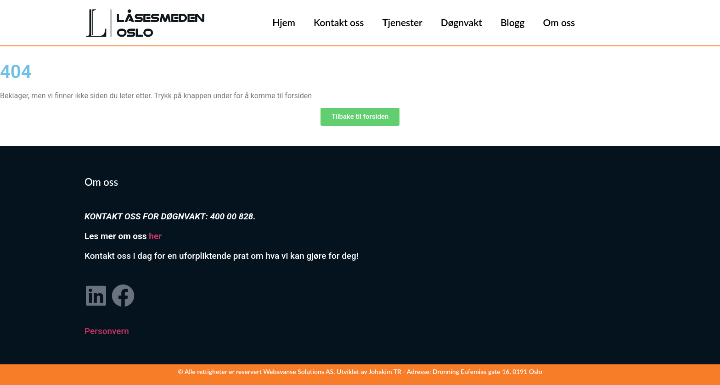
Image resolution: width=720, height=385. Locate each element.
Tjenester (402, 22)
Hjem (283, 22)
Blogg (513, 22)
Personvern (106, 331)
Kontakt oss (339, 22)
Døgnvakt (461, 22)
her (155, 236)
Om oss (559, 22)
